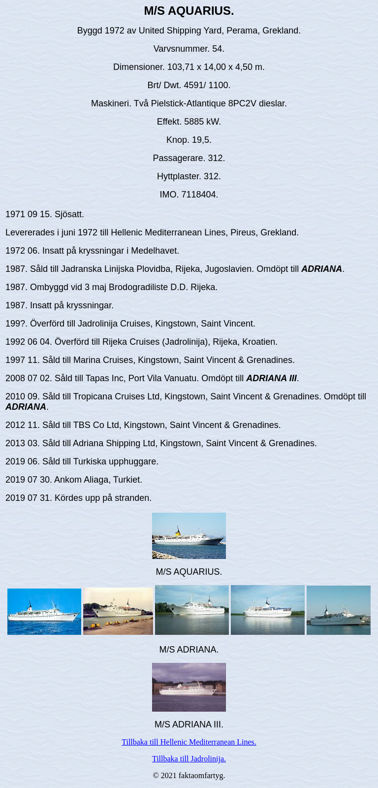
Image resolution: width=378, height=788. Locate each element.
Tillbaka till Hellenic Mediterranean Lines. (189, 742)
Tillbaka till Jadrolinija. (189, 759)
